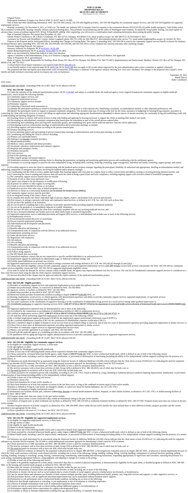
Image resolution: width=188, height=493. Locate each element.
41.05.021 (45, 48)
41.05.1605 (50, 51)
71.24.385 (70, 92)
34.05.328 (54, 67)
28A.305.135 (69, 65)
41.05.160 (55, 48)
